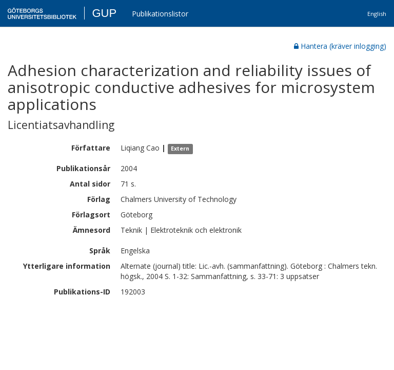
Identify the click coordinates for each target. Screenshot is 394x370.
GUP (104, 13)
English (376, 13)
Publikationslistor (160, 13)
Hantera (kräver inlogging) (340, 46)
